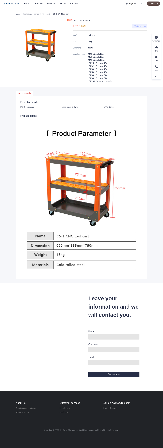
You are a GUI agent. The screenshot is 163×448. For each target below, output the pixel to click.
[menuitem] (26, 3)
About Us (38, 3)
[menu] (73, 3)
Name (91, 331)
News (63, 3)
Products (51, 3)
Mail (92, 357)
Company (93, 344)
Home (26, 3)
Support (74, 3)
